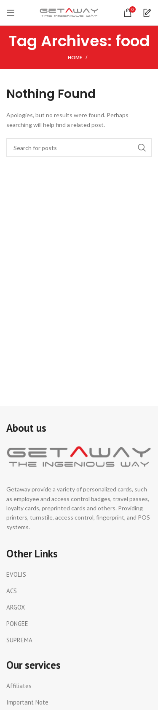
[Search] (79, 147)
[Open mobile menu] (10, 12)
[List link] (79, 575)
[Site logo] (69, 12)
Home (75, 57)
